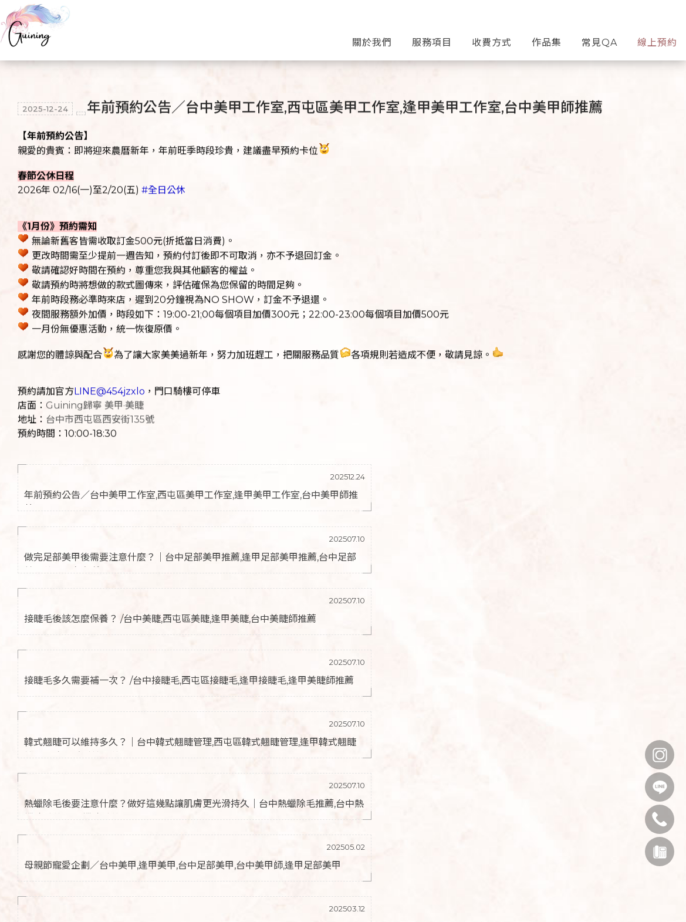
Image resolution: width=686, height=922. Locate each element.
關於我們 (372, 37)
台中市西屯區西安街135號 (100, 418)
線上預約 (657, 37)
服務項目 (432, 37)
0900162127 (82, 903)
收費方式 (492, 37)
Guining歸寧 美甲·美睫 (95, 404)
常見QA (599, 37)
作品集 (547, 37)
